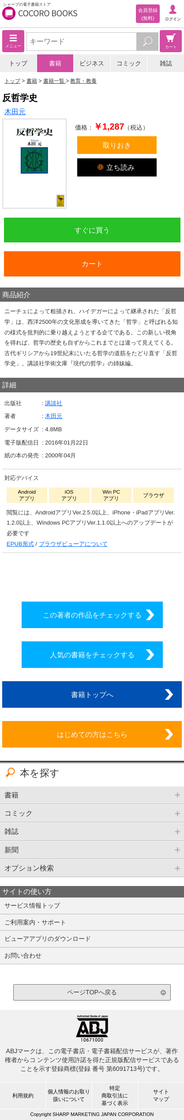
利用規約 (23, 1096)
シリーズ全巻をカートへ (92, 575)
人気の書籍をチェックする (92, 655)
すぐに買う (92, 230)
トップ (18, 63)
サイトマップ (161, 1095)
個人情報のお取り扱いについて (69, 1095)
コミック (128, 63)
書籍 (55, 63)
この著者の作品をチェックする (92, 615)
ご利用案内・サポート (35, 922)
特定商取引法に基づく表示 (114, 1095)
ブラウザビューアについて (73, 544)
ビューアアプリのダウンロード (47, 938)
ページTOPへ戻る (92, 992)
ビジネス (91, 63)
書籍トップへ (92, 694)
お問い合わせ (22, 955)
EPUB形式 (20, 544)
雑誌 (166, 63)
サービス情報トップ (32, 905)
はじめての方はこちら (92, 734)
